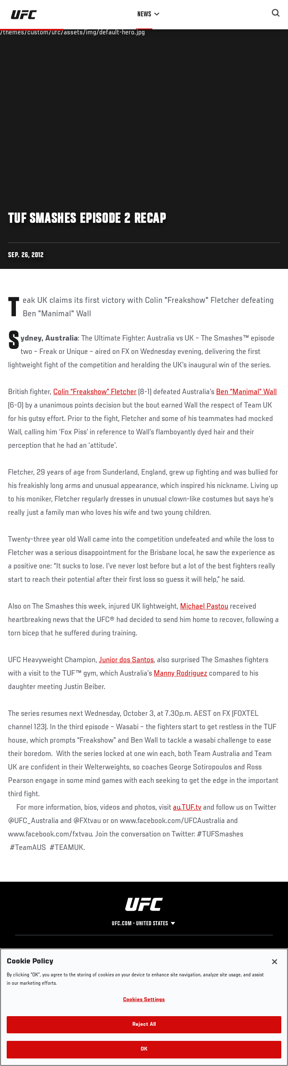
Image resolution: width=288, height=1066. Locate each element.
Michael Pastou (204, 606)
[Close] (274, 961)
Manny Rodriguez (180, 673)
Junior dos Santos (126, 660)
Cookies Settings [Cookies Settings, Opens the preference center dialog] (144, 1000)
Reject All (144, 1024)
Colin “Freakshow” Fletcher (94, 392)
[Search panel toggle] (276, 13)
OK (144, 1049)
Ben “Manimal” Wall (246, 392)
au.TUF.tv (187, 807)
